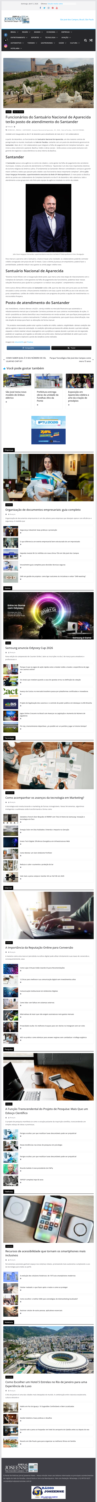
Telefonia (9, 1246)
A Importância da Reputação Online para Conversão (39, 947)
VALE (58, 130)
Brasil (13, 32)
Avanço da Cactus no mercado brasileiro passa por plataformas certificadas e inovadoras (54, 691)
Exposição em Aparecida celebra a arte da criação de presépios (78, 396)
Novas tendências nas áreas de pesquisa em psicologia (41, 1145)
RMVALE (18, 130)
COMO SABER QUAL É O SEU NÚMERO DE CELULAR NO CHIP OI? (24, 360)
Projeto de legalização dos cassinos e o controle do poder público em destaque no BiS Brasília (56, 703)
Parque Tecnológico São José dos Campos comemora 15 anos (72, 360)
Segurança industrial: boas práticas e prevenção (38, 530)
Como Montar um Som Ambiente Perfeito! (36, 853)
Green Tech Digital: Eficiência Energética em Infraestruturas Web (45, 841)
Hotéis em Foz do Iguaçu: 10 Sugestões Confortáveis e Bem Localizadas (47, 1406)
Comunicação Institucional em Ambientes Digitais (39, 991)
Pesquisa (9, 1104)
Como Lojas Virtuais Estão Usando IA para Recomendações (42, 968)
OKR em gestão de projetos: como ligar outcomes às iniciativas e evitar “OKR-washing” (53, 576)
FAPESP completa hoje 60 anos (31, 1180)
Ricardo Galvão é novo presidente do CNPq (36, 1168)
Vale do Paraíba (18, 112)
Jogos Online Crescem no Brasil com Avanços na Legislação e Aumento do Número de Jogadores (52, 714)
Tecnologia (50, 37)
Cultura (73, 43)
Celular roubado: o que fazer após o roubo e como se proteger (44, 1287)
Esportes (35, 37)
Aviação (65, 37)
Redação (10, 127)
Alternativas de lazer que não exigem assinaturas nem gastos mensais (47, 1014)
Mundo (37, 32)
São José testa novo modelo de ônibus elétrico (16, 394)
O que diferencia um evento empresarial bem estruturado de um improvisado (50, 541)
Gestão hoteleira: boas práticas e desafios (36, 1418)
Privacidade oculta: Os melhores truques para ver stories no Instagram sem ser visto (52, 1026)
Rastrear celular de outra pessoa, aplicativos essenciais (41, 1310)
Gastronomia (47, 43)
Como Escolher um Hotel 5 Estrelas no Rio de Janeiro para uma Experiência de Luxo (46, 1384)
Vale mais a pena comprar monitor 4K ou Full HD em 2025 (42, 876)
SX (55, 130)
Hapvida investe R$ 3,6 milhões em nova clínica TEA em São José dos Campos (49, 553)
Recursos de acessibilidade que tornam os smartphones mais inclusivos (45, 1253)
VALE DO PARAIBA (78, 130)
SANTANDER (27, 130)
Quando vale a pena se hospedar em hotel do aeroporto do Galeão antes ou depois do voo (54, 1429)
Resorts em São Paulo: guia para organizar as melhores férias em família (48, 1441)
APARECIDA (11, 130)
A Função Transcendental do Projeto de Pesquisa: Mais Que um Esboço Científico (46, 1111)
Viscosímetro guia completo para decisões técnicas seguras (42, 565)
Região (25, 32)
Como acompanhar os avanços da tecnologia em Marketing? (44, 797)
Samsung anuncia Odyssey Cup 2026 (29, 648)
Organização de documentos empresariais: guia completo (43, 510)
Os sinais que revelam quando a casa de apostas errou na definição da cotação (50, 680)
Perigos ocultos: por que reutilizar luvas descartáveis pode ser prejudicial (48, 1133)
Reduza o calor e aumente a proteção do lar (36, 864)
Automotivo (16, 43)
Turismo (31, 43)
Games (8, 643)
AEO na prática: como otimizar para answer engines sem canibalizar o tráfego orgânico (53, 1037)
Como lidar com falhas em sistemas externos (37, 1003)
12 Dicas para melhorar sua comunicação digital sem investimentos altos (48, 979)
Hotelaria (15, 48)
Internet (9, 942)
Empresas (65, 32)
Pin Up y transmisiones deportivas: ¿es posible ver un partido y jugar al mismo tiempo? (53, 726)
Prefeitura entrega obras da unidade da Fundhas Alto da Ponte (47, 396)
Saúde (61, 43)
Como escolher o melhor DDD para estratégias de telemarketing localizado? (49, 1299)
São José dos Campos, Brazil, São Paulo (77, 19)
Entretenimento (18, 37)
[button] (17, 32)
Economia (51, 32)
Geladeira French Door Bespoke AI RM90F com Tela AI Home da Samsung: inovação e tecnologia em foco (52, 818)
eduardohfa (19, 342)
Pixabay (30, 342)
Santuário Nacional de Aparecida (42, 130)
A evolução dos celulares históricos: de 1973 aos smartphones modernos (48, 1276)
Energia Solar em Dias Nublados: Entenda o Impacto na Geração (44, 830)
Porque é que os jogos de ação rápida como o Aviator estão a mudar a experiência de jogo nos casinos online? (54, 668)
